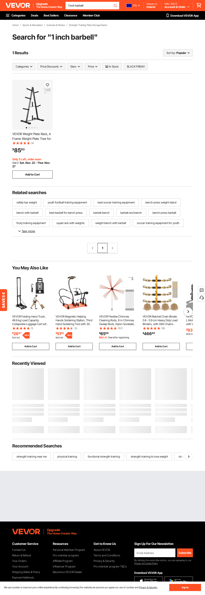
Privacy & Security (104, 561)
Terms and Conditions (107, 555)
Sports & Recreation (32, 25)
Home (15, 25)
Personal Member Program (69, 549)
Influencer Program (64, 566)
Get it (15, 162)
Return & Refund (21, 555)
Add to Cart (32, 174)
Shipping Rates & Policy (26, 572)
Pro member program (66, 555)
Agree (185, 587)
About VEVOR (102, 549)
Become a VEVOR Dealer (67, 572)
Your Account (20, 566)
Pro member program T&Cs (110, 566)
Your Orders (19, 561)
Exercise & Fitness (56, 25)
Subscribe (185, 552)
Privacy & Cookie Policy (146, 563)
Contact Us (19, 549)
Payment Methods (23, 577)
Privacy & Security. (148, 587)
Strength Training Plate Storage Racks (88, 25)
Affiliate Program (63, 561)
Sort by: (171, 52)
